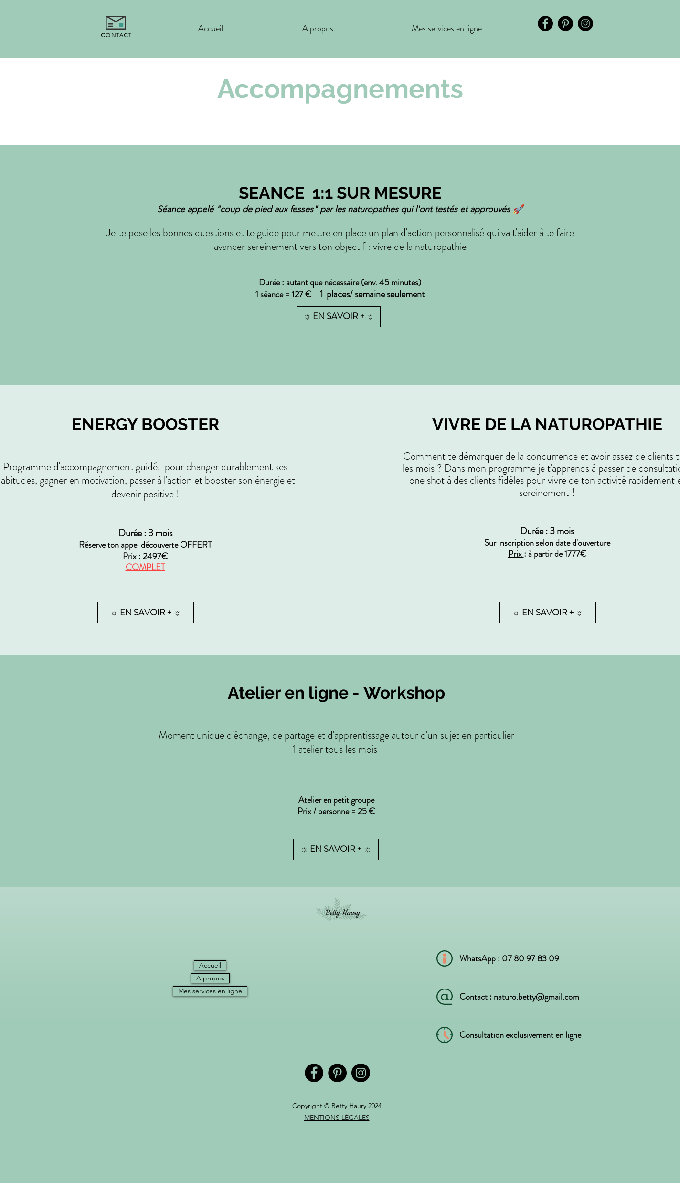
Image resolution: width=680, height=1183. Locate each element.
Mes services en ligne (210, 991)
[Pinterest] (565, 23)
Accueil (210, 965)
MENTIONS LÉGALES (337, 1117)
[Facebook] (545, 23)
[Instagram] (585, 23)
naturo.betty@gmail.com (536, 996)
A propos (210, 978)
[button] (145, 612)
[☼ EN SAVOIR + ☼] (339, 316)
